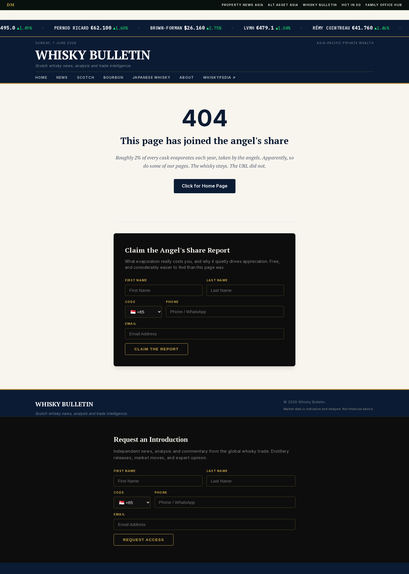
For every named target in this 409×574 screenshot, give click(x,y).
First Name (136, 280)
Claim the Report (156, 349)
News (62, 77)
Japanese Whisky (151, 77)
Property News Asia (243, 5)
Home (41, 77)
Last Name (217, 280)
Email (130, 324)
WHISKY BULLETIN (92, 54)
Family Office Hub (384, 5)
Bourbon (113, 77)
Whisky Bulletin (320, 5)
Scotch (85, 77)
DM (10, 5)
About (187, 77)
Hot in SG (351, 5)
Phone (172, 302)
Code (130, 302)
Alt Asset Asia (283, 5)
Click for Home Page (205, 186)
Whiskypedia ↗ (219, 77)
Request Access (143, 540)
